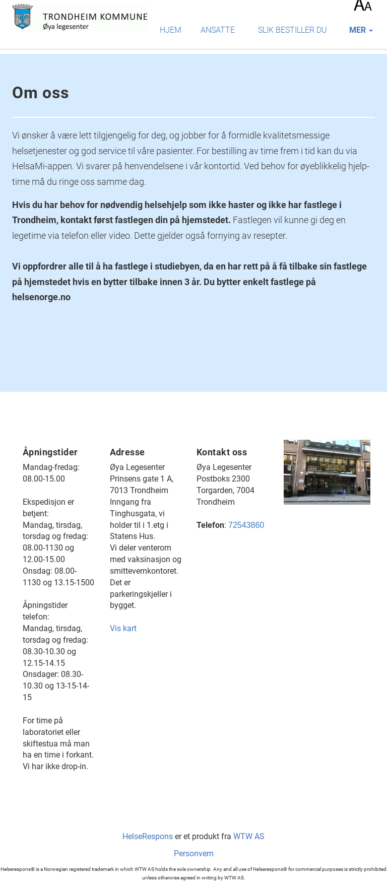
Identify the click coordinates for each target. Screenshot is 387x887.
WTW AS (249, 836)
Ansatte (218, 30)
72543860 (246, 525)
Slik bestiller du (292, 30)
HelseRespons (147, 836)
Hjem (170, 30)
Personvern (194, 853)
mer (361, 30)
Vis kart (123, 628)
